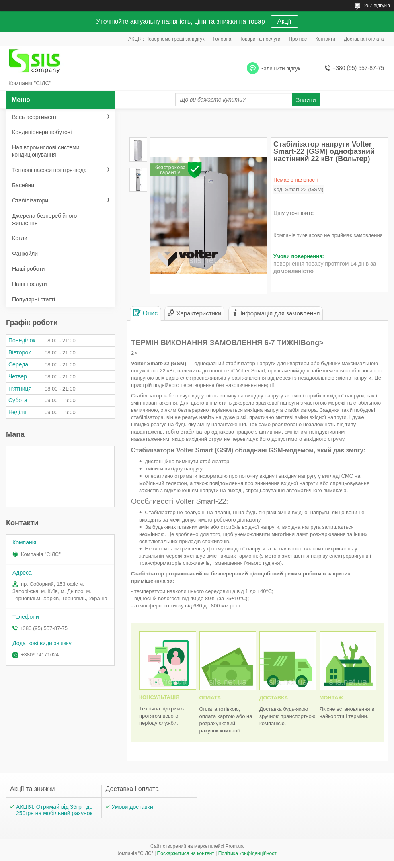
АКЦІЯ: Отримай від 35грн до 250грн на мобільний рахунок (54, 810)
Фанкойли (25, 253)
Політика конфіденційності (248, 853)
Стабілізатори (30, 200)
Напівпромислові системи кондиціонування (45, 151)
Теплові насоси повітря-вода (49, 170)
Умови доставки (132, 807)
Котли (19, 238)
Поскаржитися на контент (185, 853)
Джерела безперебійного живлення (44, 219)
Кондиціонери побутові (42, 132)
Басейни (23, 185)
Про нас (298, 39)
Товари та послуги (260, 39)
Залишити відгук (280, 68)
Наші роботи (28, 269)
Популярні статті (33, 299)
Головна (222, 39)
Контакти (325, 39)
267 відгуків (377, 5)
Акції (284, 21)
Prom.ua (235, 846)
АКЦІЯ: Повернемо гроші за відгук (166, 39)
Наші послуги (29, 284)
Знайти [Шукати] (306, 99)
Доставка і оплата (364, 39)
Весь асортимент (34, 117)
